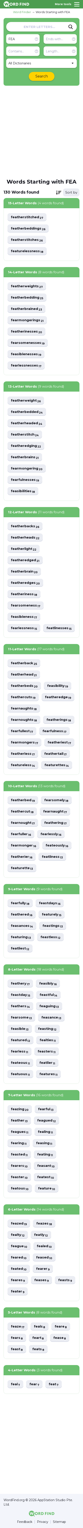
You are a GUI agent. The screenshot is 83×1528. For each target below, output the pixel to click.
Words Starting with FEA (53, 12)
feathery (20, 983)
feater (17, 1291)
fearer (43, 1268)
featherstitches (27, 240)
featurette (22, 868)
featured (20, 1040)
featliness (52, 856)
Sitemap (59, 1522)
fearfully (20, 903)
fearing (19, 1143)
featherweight (26, 400)
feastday (20, 995)
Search (41, 76)
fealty (18, 1235)
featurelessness (27, 251)
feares (18, 1280)
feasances (22, 926)
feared (19, 1257)
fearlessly (51, 834)
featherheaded (26, 423)
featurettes (56, 765)
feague (19, 1246)
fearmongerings (27, 320)
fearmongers (24, 742)
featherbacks (25, 526)
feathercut (22, 811)
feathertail (55, 753)
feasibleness (24, 616)
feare (61, 1326)
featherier (21, 856)
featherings (58, 719)
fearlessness (24, 628)
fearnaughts (24, 708)
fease (59, 1338)
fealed (44, 1246)
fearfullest (22, 731)
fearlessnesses (26, 365)
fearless (19, 1051)
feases (41, 1280)
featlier (47, 1062)
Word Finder (22, 12)
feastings (52, 926)
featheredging (26, 446)
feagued (46, 1120)
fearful (46, 1109)
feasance (51, 1017)
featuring (21, 937)
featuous (20, 1074)
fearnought (23, 822)
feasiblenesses (26, 354)
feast (17, 1349)
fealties (48, 1040)
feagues (19, 1132)
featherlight (23, 549)
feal (15, 1384)
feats (38, 1349)
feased (44, 1257)
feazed (19, 1223)
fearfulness (54, 731)
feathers (20, 1006)
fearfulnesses (25, 480)
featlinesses (58, 628)
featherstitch (25, 434)
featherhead (24, 674)
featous (20, 1188)
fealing (45, 1132)
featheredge (58, 697)
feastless (50, 937)
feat (53, 1384)
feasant (46, 1165)
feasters (47, 1051)
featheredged (25, 560)
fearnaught (55, 811)
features (48, 1074)
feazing (20, 1109)
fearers (19, 1165)
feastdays (49, 903)
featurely (51, 914)
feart (38, 1338)
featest (45, 1177)
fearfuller (21, 834)
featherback (24, 663)
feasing (44, 1143)
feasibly (48, 983)
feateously (57, 845)
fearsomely (56, 800)
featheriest (59, 742)
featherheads (25, 537)
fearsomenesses (27, 343)
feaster (19, 1177)
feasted (19, 1154)
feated (19, 1268)
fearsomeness (25, 605)
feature (46, 1188)
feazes (44, 1223)
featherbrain (24, 571)
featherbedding (27, 297)
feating (45, 1154)
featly (41, 1235)
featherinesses (26, 331)
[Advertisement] (41, 131)
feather (19, 1120)
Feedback (24, 1522)
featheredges (25, 583)
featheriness (24, 594)
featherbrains (25, 457)
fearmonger (23, 845)
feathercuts (23, 697)
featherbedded (27, 412)
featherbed (23, 800)
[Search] (70, 27)
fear (34, 1384)
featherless (23, 753)
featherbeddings (28, 228)
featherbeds (24, 686)
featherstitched (27, 217)
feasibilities (23, 491)
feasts (65, 1280)
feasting (47, 1029)
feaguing (49, 1006)
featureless (23, 765)
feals (39, 1326)
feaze (17, 1326)
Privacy (42, 1522)
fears (17, 1338)
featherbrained (26, 309)
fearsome (21, 1017)
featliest (20, 948)
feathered (21, 914)
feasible (20, 1029)
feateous (20, 1062)
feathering (55, 822)
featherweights (27, 286)
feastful (48, 995)
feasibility (57, 686)
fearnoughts (24, 719)
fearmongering (26, 468)
